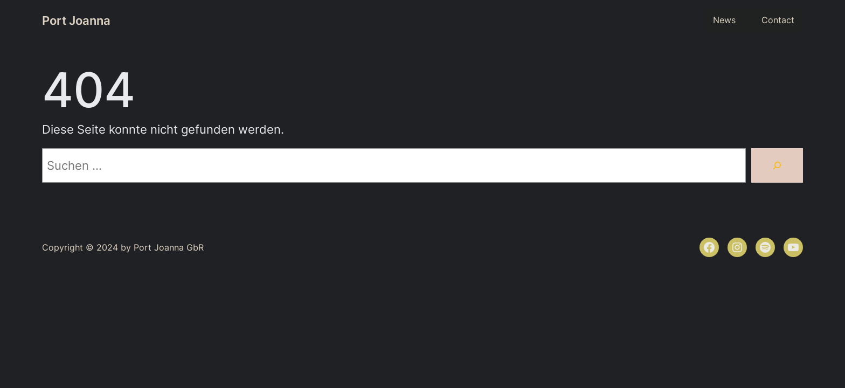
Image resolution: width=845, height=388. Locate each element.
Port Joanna (76, 20)
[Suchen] (777, 165)
